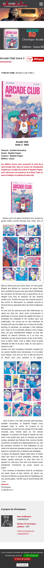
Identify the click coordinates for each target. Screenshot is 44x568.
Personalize (22, 565)
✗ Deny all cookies (22, 559)
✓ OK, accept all (31, 555)
